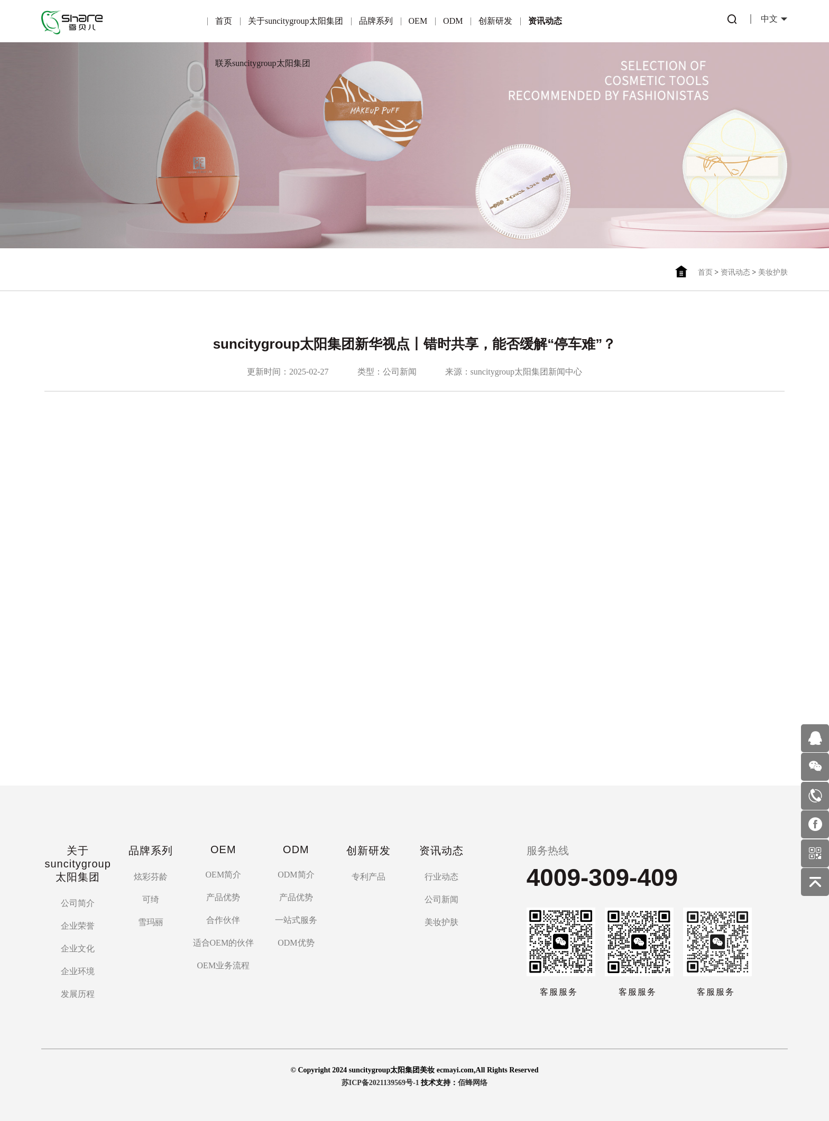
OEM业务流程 (223, 965)
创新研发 (495, 20)
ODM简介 (296, 874)
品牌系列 (376, 20)
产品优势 (223, 897)
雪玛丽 (150, 922)
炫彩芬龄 (151, 876)
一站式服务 (296, 920)
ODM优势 (296, 942)
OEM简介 (224, 874)
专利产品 (368, 876)
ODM (453, 20)
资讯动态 (545, 20)
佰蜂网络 (472, 1083)
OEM (418, 20)
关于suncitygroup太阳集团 (295, 20)
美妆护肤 (773, 272)
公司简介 (78, 903)
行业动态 (441, 876)
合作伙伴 (223, 920)
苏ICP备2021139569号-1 (380, 1083)
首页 (223, 20)
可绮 (150, 899)
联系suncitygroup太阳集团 (262, 63)
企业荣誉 (78, 925)
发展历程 (78, 993)
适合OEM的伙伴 (223, 942)
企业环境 (78, 971)
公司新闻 (441, 899)
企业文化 (78, 948)
